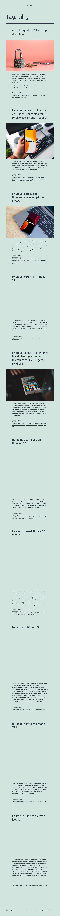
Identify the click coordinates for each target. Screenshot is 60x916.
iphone (13, 97)
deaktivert (22, 95)
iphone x (22, 709)
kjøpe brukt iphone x (28, 709)
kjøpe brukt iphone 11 (35, 516)
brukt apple (23, 885)
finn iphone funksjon (35, 258)
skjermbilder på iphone (17, 180)
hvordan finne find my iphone (33, 260)
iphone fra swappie (22, 612)
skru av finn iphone (26, 261)
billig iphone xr (26, 801)
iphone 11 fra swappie (16, 516)
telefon (24, 97)
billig (16, 95)
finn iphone (28, 258)
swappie (21, 97)
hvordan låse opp (31, 95)
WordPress (51, 910)
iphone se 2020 (34, 612)
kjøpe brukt (19, 802)
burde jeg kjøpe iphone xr (35, 801)
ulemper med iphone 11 (32, 518)
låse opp (17, 97)
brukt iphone (23, 258)
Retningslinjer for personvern (31, 910)
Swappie (30, 5)
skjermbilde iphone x (31, 179)
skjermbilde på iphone (40, 179)
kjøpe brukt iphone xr (26, 802)
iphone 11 (23, 338)
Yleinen (20, 94)
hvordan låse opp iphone (40, 95)
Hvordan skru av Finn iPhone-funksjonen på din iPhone (28, 197)
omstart (28, 423)
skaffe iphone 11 (18, 518)
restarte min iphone (30, 425)
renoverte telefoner (37, 709)
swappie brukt (33, 614)
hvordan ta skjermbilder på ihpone (25, 177)
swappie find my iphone (39, 261)
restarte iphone (22, 425)
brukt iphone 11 (23, 515)
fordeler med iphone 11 (38, 515)
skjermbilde (24, 179)
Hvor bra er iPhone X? (25, 627)
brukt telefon (30, 515)
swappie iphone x (15, 710)
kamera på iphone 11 (26, 516)
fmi (40, 258)
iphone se (28, 612)
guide (26, 95)
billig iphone (20, 801)
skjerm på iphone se (22, 614)
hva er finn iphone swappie (20, 260)
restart (17, 425)
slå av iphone (40, 425)
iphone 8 (40, 885)
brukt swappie (35, 885)
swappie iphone (29, 180)
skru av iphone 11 (32, 338)
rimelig (20, 179)
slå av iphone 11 (40, 338)
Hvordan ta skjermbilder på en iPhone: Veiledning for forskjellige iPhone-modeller (29, 114)
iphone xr (42, 801)
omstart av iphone (34, 423)
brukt (19, 95)
